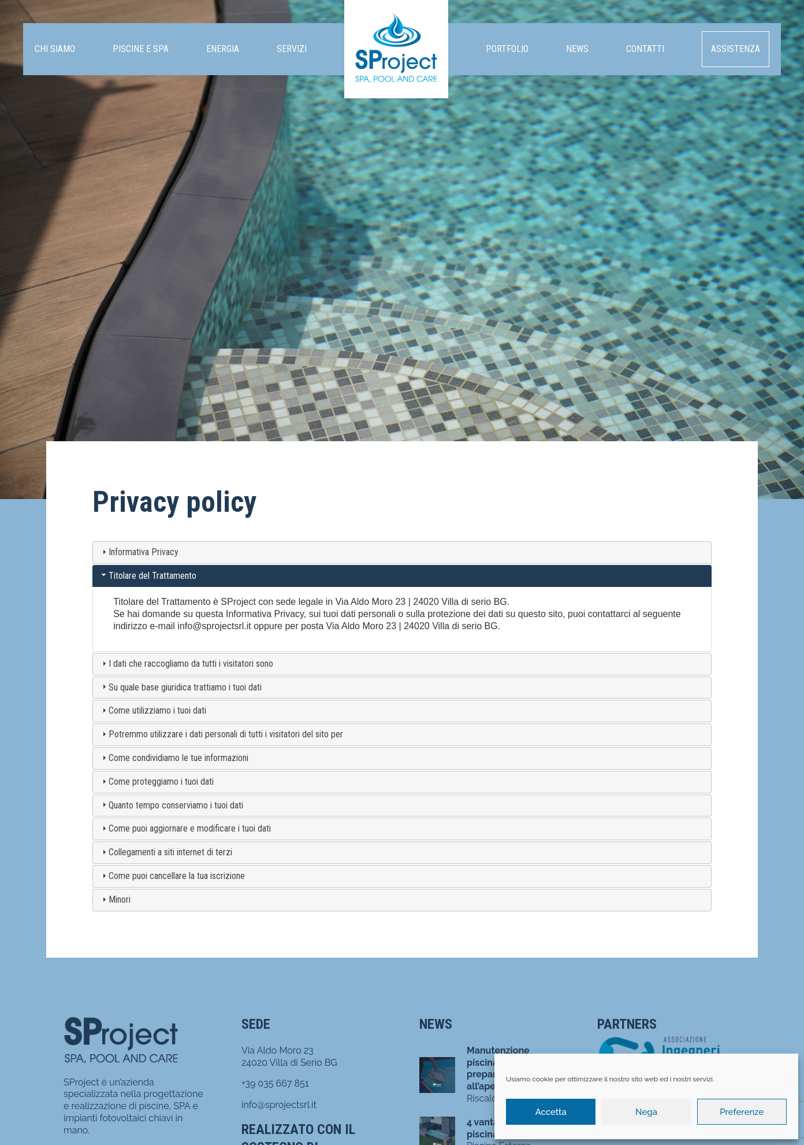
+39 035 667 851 (275, 1083)
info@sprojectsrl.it (214, 626)
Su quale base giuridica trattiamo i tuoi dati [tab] (180, 687)
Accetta (551, 1112)
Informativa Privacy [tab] (138, 551)
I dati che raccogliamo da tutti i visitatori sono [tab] (186, 663)
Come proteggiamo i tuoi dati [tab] (156, 781)
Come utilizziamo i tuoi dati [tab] (152, 710)
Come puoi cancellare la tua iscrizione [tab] (172, 875)
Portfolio (507, 48)
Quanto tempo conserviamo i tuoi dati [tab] (171, 805)
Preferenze (742, 1112)
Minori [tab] (115, 899)
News (577, 48)
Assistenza (735, 48)
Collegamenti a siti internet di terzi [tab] (165, 852)
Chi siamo (55, 48)
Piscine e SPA (141, 48)
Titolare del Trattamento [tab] (147, 575)
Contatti (645, 48)
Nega (646, 1112)
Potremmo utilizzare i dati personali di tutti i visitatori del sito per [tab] (221, 734)
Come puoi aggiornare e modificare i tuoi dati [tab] (185, 828)
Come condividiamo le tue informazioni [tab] (173, 757)
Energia (222, 48)
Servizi (292, 48)
